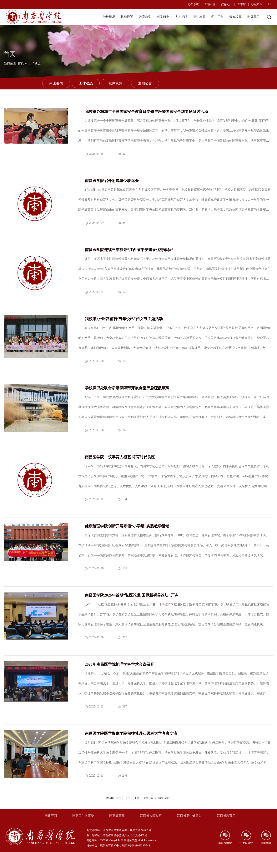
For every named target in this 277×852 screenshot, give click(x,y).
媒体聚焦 (115, 83)
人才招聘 (181, 16)
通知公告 (145, 83)
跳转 (167, 798)
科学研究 (163, 16)
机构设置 (127, 16)
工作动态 (34, 63)
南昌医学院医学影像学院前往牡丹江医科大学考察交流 (131, 733)
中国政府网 (49, 815)
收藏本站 (256, 4)
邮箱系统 (209, 4)
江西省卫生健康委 (189, 815)
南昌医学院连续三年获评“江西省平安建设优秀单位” (129, 250)
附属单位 (253, 16)
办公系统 (193, 4)
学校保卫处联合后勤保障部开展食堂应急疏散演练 (127, 388)
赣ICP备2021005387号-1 (136, 845)
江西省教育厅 (226, 815)
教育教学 (145, 16)
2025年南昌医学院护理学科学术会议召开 (119, 664)
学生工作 (217, 16)
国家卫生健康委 (83, 815)
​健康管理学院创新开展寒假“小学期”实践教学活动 (127, 526)
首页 (21, 63)
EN (270, 4)
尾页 (146, 798)
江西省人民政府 (151, 815)
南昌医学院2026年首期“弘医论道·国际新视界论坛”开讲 (131, 595)
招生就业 (199, 16)
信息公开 (226, 4)
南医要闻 (56, 83)
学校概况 (109, 16)
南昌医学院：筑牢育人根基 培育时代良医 (120, 457)
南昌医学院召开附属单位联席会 (112, 180)
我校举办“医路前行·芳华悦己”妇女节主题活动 (124, 319)
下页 (136, 798)
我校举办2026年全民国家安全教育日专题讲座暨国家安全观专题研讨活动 (146, 111)
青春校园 (235, 16)
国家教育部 (117, 815)
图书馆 (242, 4)
